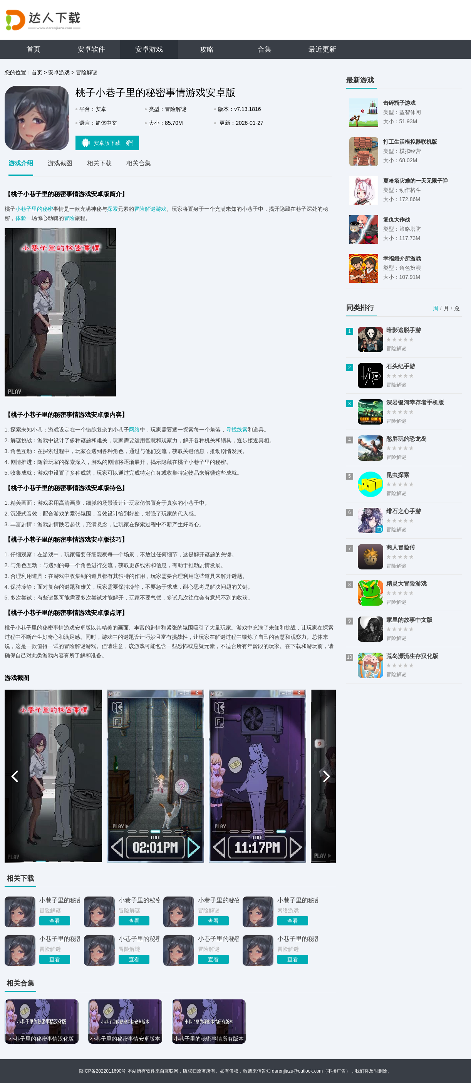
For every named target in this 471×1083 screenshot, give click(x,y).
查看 (54, 921)
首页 (33, 49)
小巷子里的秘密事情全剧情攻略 (59, 938)
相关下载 (99, 163)
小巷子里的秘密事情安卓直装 (218, 900)
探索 (112, 209)
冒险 (69, 218)
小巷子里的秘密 (34, 209)
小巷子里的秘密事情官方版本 (297, 938)
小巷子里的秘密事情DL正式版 (218, 938)
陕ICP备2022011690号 (102, 1071)
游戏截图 (60, 163)
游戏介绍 (20, 163)
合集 (265, 49)
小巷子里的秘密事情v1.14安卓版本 (297, 900)
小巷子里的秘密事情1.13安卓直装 (59, 900)
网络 (134, 429)
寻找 (231, 429)
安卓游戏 (149, 49)
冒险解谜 (86, 72)
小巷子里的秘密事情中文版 (139, 938)
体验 (20, 218)
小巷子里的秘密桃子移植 (139, 900)
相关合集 (138, 163)
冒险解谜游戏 (150, 209)
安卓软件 (91, 49)
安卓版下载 (107, 142)
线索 (242, 429)
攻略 (207, 49)
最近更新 (322, 49)
